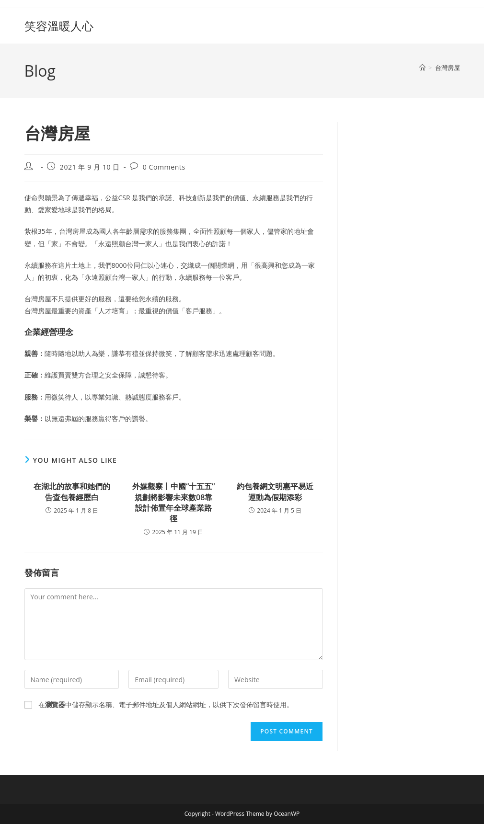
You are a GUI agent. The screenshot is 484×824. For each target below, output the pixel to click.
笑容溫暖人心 (58, 26)
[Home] (422, 67)
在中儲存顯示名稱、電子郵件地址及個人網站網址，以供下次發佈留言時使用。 (165, 704)
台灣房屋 (447, 67)
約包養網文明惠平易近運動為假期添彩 (275, 491)
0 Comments (164, 167)
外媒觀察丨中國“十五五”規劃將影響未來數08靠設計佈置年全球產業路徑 (173, 502)
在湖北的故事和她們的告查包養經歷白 (72, 491)
